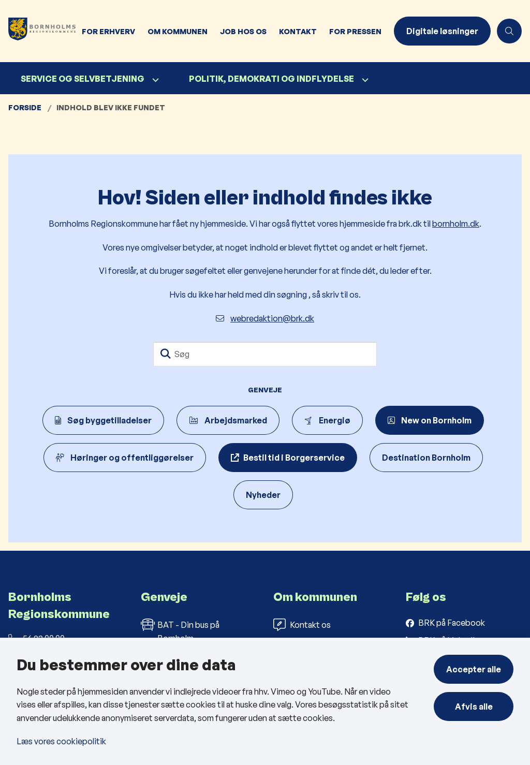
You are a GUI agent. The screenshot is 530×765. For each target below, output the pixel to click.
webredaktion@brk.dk (265, 318)
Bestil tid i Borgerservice (294, 457)
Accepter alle (473, 669)
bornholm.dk (455, 223)
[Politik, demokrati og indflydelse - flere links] (364, 80)
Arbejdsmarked (228, 420)
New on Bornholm (430, 420)
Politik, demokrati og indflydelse (271, 78)
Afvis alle (474, 706)
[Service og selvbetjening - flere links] (154, 80)
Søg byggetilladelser (103, 420)
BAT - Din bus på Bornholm (180, 631)
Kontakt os (302, 625)
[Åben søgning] (509, 31)
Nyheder (263, 495)
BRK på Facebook (451, 622)
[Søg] (265, 354)
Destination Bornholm (426, 457)
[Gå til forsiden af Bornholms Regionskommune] (38, 31)
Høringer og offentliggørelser (125, 457)
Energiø (327, 420)
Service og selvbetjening (82, 78)
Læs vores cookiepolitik (61, 741)
